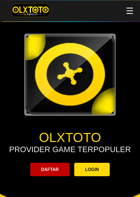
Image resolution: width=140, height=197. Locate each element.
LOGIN (92, 169)
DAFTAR (50, 169)
